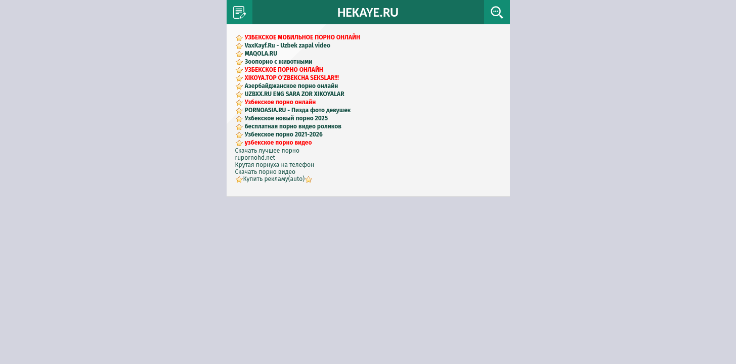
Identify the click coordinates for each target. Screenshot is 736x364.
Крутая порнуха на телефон (275, 164)
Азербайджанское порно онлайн (291, 85)
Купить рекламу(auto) (274, 179)
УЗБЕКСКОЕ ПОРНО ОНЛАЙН (284, 69)
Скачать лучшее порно (267, 150)
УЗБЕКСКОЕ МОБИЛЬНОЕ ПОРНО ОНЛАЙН (302, 37)
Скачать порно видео (265, 171)
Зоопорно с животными (279, 61)
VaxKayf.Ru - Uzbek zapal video (287, 45)
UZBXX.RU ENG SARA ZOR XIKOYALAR (294, 94)
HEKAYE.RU (368, 12)
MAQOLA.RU (261, 53)
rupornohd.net (255, 157)
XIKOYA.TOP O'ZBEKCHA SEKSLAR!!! (292, 77)
